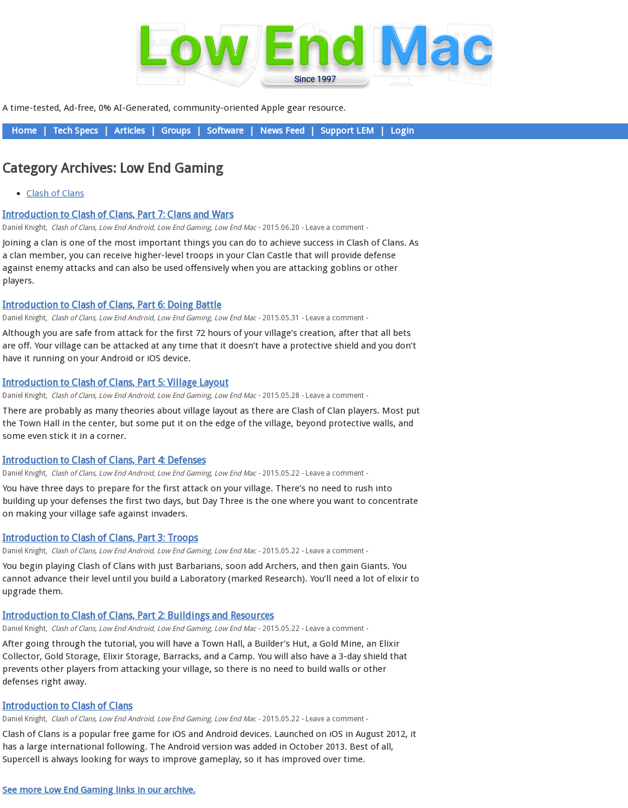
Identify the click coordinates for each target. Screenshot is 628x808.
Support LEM (347, 130)
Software (225, 130)
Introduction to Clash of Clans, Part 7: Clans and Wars (117, 214)
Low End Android (126, 227)
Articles (129, 130)
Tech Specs (75, 130)
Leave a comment (335, 227)
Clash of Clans (55, 193)
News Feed (282, 130)
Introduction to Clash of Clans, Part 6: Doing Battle (111, 305)
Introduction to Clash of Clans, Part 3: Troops (100, 538)
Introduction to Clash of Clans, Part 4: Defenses (104, 460)
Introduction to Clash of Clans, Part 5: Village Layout (115, 382)
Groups (176, 130)
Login (402, 130)
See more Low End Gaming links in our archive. (98, 790)
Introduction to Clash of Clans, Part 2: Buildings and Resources (138, 615)
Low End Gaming (184, 227)
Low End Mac (235, 227)
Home (24, 130)
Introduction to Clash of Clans (67, 706)
